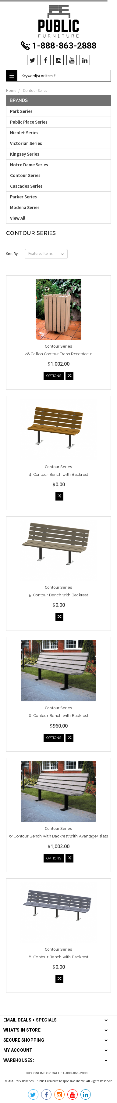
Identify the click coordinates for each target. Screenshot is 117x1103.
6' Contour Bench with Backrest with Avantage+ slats (58, 836)
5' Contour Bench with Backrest (58, 595)
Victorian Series (26, 143)
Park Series (21, 111)
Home (11, 90)
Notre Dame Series (29, 165)
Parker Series (23, 197)
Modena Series (25, 207)
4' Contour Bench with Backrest (58, 474)
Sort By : (13, 253)
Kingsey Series (24, 154)
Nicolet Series (24, 133)
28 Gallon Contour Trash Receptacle (58, 354)
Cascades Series (26, 186)
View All (17, 218)
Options (53, 376)
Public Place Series (29, 122)
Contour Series (35, 90)
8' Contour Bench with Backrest (58, 957)
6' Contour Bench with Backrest (58, 715)
